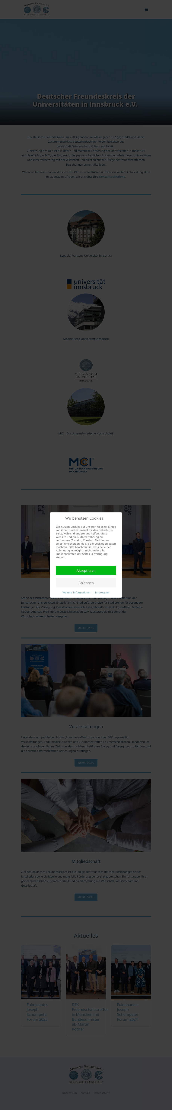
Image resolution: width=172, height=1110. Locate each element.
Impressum (102, 592)
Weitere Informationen (76, 592)
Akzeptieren (86, 570)
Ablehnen (86, 582)
